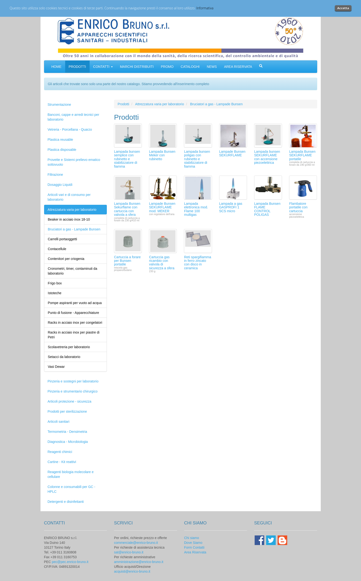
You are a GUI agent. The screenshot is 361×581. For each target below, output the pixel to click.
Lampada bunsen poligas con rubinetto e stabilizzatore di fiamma (197, 159)
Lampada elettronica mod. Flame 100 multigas (196, 209)
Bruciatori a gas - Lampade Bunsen (216, 104)
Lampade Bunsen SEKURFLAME (232, 153)
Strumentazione (59, 104)
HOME (57, 67)
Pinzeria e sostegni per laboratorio (73, 381)
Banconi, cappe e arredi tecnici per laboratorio (73, 117)
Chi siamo (191, 538)
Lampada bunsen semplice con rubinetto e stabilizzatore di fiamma (127, 159)
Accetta (343, 8)
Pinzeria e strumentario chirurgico (73, 391)
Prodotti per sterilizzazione (67, 411)
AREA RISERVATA (238, 67)
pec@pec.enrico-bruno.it (70, 562)
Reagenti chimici (60, 452)
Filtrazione (55, 174)
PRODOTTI (77, 67)
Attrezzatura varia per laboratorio (72, 209)
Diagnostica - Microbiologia (68, 442)
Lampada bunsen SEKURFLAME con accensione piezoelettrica (267, 157)
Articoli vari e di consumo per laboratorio (69, 197)
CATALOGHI (190, 67)
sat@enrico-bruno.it (128, 552)
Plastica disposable (62, 150)
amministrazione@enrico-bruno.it (138, 562)
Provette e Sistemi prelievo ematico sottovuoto (74, 162)
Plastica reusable (60, 139)
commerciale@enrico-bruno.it (136, 543)
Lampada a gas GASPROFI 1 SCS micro (230, 207)
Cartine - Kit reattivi (62, 462)
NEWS (212, 67)
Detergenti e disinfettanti (66, 502)
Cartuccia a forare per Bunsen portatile (127, 260)
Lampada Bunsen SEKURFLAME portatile (302, 155)
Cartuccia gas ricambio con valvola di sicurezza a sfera (161, 262)
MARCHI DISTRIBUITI (137, 67)
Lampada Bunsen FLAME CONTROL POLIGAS (267, 209)
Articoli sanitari (58, 421)
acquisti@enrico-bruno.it (132, 571)
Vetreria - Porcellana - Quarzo (70, 129)
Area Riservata (195, 552)
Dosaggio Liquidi (60, 185)
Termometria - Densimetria (67, 432)
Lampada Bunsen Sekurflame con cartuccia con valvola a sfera (127, 209)
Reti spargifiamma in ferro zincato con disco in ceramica (197, 262)
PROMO (167, 67)
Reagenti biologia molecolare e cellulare (71, 474)
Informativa (204, 8)
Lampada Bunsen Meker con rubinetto (162, 155)
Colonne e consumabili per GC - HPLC (71, 489)
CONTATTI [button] (103, 67)
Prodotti (123, 104)
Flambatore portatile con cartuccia (298, 207)
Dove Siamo (193, 543)
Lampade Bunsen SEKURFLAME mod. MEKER (162, 207)
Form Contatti (194, 547)
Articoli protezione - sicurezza (70, 401)
